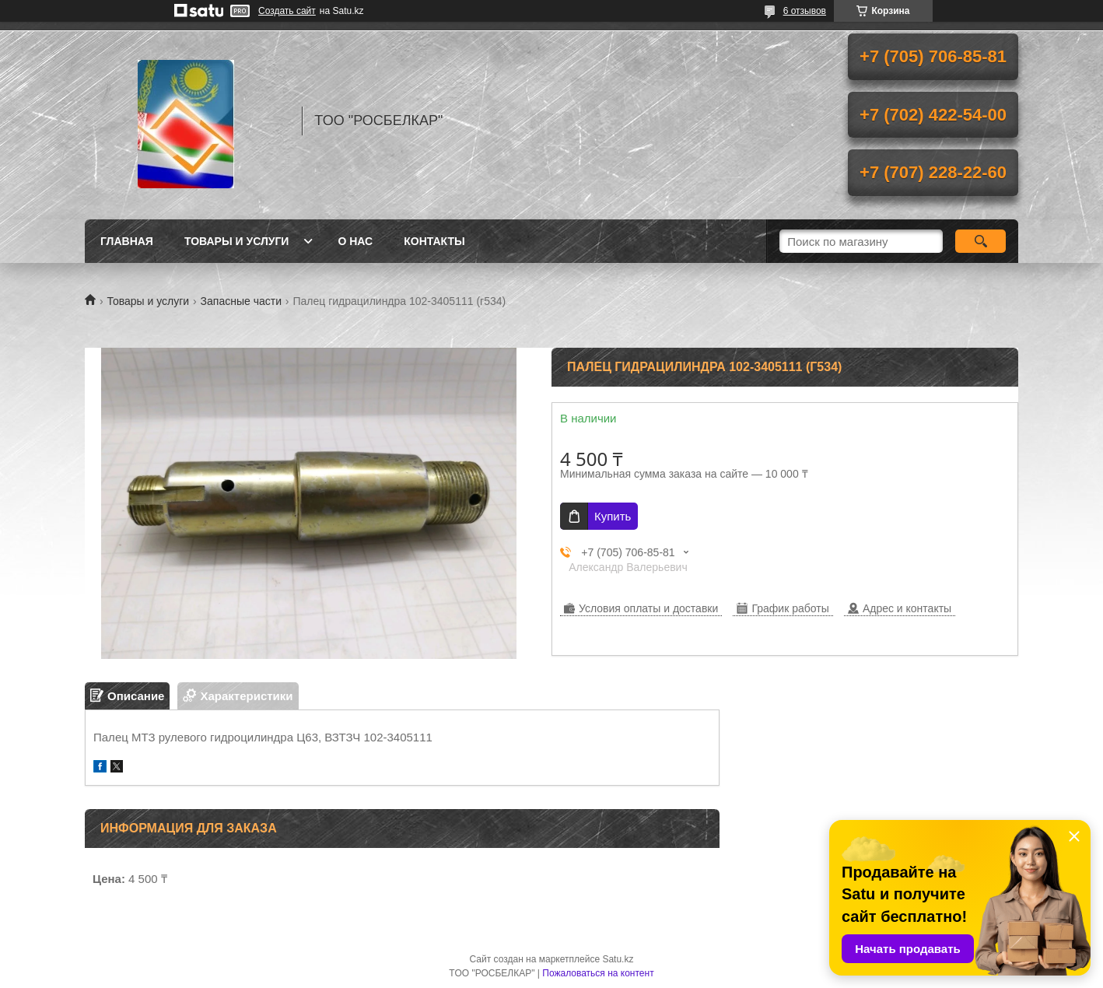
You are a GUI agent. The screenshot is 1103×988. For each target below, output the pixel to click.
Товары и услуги (236, 241)
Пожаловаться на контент (597, 973)
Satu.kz (617, 959)
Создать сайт (287, 10)
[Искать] (980, 241)
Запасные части (241, 301)
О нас (355, 241)
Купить (612, 516)
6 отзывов (804, 10)
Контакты (434, 241)
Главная (126, 241)
